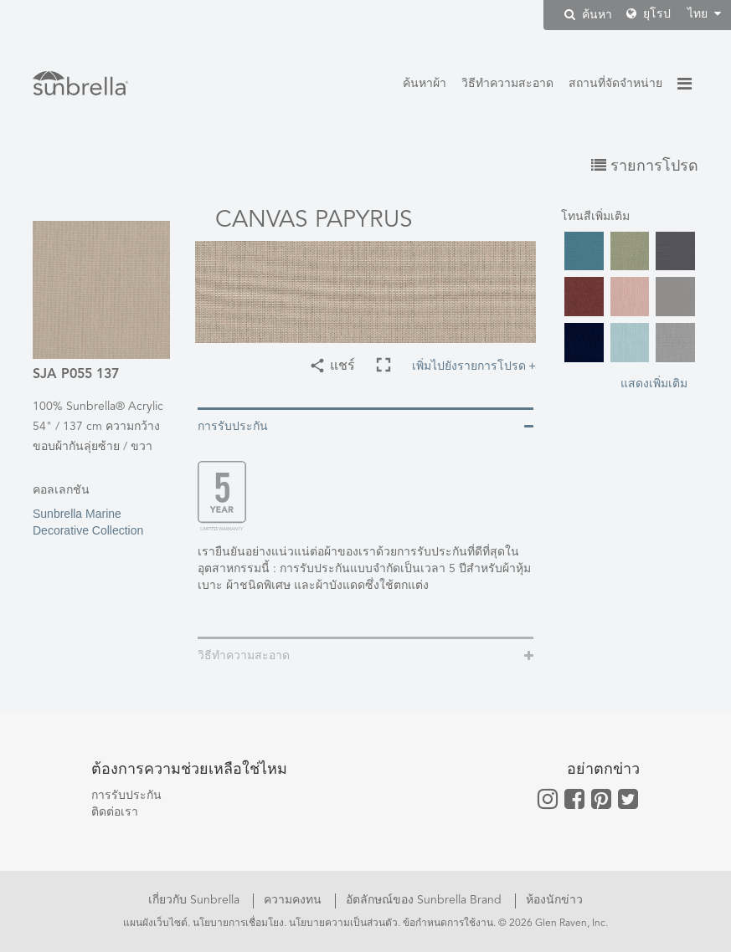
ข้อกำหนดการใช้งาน (448, 924)
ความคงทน (294, 900)
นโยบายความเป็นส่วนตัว (343, 924)
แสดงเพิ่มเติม (653, 383)
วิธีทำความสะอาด (507, 84)
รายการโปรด (644, 166)
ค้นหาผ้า (424, 84)
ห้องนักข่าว (554, 900)
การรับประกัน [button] (233, 426)
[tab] (365, 425)
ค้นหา (588, 14)
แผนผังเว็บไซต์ (155, 924)
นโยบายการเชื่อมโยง (238, 924)
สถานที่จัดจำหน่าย (615, 84)
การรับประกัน (126, 795)
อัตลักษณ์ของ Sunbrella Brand (425, 900)
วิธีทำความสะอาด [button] (244, 656)
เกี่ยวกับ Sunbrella (195, 900)
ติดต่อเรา (114, 812)
